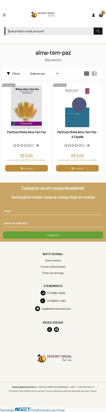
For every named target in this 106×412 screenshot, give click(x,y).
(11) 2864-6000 (53, 293)
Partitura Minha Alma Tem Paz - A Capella (77, 134)
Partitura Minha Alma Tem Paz (26, 132)
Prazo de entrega (53, 272)
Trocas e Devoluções (53, 266)
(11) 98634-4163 (53, 300)
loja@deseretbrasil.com (53, 308)
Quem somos (53, 260)
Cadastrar (53, 235)
